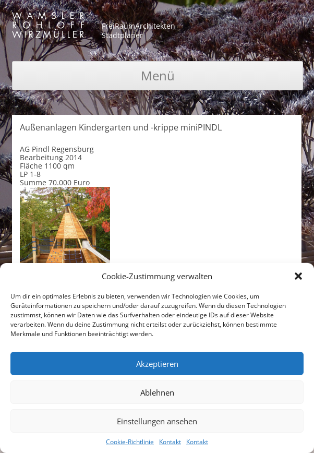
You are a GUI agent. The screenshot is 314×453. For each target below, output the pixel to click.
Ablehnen (157, 392)
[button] (298, 276)
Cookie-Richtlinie (130, 441)
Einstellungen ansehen (157, 421)
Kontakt (170, 441)
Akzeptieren (157, 364)
